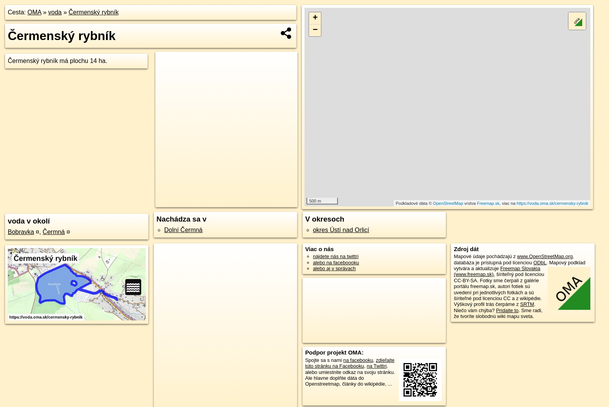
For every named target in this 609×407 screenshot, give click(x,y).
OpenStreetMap (448, 203)
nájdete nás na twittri (335, 256)
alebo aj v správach (334, 268)
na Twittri (376, 366)
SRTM (527, 304)
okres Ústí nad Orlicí (341, 230)
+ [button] (315, 18)
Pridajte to (507, 310)
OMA (35, 12)
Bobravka (21, 232)
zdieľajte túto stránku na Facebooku (350, 363)
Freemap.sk (488, 203)
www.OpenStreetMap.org (544, 256)
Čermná (54, 232)
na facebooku (358, 360)
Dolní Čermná (183, 230)
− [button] (315, 30)
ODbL (539, 263)
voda (55, 12)
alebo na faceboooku (336, 263)
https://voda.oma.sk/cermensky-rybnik (552, 203)
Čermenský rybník (94, 12)
